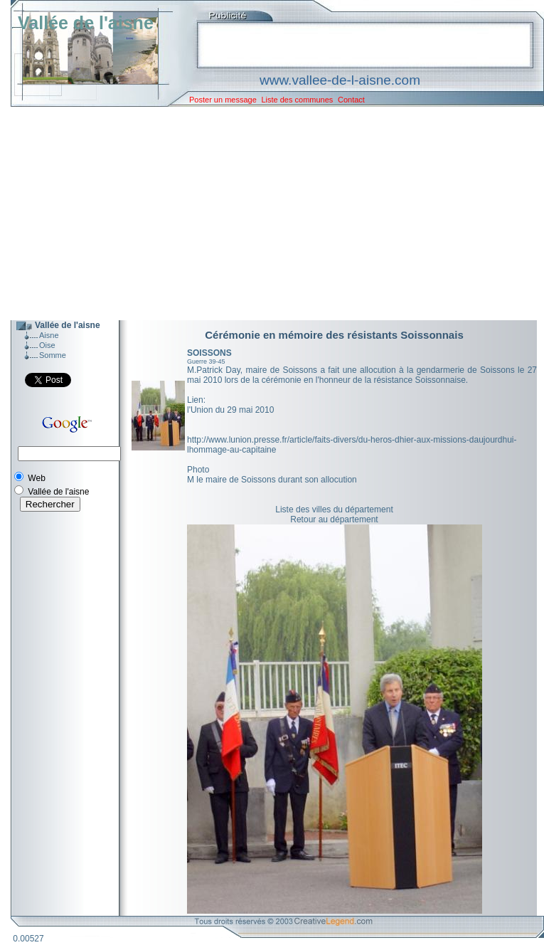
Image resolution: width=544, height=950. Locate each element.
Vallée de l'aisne (86, 23)
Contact (351, 99)
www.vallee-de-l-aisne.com (340, 80)
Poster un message (223, 99)
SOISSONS (209, 353)
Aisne (49, 335)
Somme (52, 355)
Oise (47, 345)
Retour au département (334, 519)
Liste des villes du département (334, 509)
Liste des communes (297, 99)
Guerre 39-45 (206, 361)
